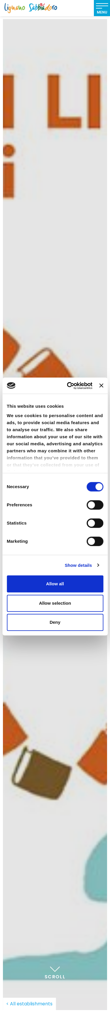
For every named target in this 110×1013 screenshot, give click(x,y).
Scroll (55, 970)
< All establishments (29, 1003)
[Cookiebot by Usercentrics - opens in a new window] (69, 386)
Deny (55, 622)
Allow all (55, 583)
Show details (78, 565)
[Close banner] (101, 386)
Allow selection (55, 603)
